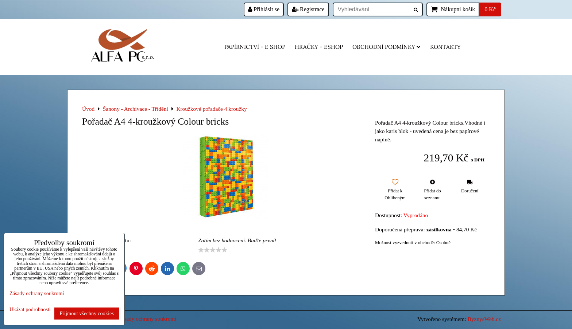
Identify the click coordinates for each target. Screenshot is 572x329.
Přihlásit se (263, 9)
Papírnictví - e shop (254, 46)
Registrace (308, 9)
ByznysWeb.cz (484, 319)
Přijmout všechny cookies (86, 313)
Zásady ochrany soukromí (147, 319)
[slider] (212, 250)
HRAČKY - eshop (319, 46)
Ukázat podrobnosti (30, 309)
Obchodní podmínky (386, 46)
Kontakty (445, 46)
